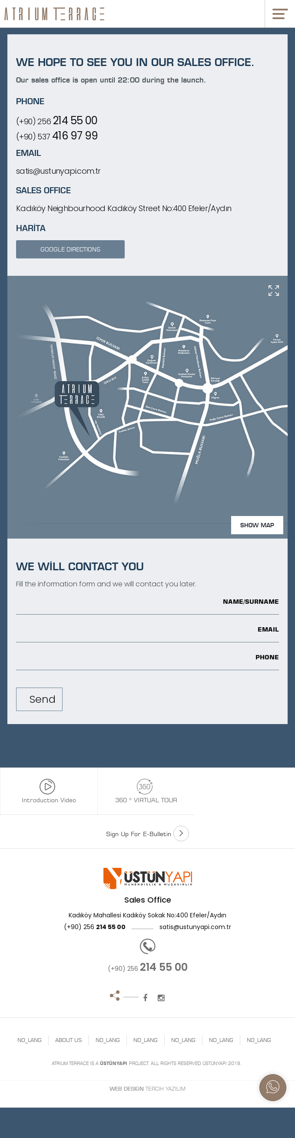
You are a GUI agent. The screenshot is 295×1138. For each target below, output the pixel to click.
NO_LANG (29, 1040)
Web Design (126, 1088)
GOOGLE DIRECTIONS (70, 249)
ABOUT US (68, 1040)
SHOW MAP (257, 525)
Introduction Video (47, 791)
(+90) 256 (57, 120)
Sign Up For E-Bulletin (147, 833)
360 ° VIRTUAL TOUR (144, 791)
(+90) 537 (57, 136)
